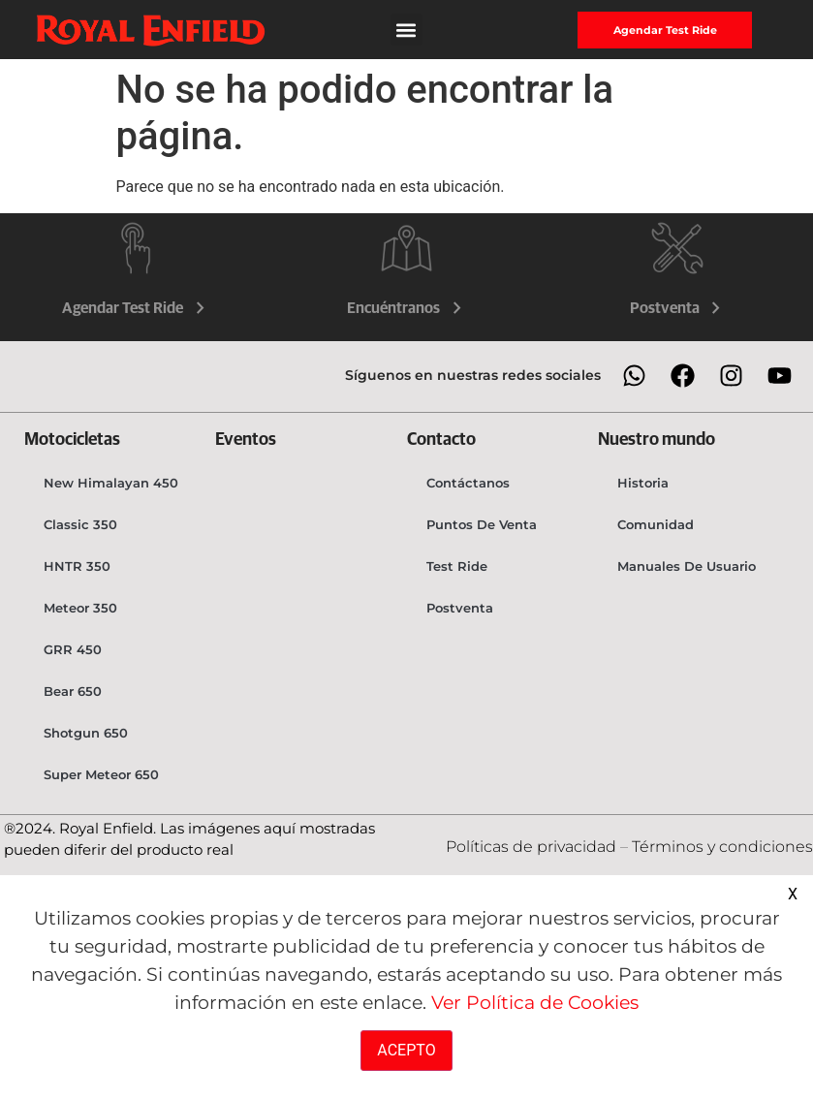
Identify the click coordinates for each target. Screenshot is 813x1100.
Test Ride (456, 566)
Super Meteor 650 (101, 774)
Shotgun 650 (86, 732)
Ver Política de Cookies (535, 1002)
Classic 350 (80, 524)
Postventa (678, 308)
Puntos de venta (481, 524)
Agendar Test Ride (135, 308)
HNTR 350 (77, 566)
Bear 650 (73, 691)
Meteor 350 (80, 607)
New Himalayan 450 (111, 482)
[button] (406, 30)
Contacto (441, 440)
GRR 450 (73, 649)
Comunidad (655, 524)
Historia (643, 482)
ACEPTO (406, 1050)
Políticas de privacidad (533, 846)
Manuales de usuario (686, 566)
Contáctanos (468, 482)
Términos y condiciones (722, 846)
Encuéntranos (406, 308)
